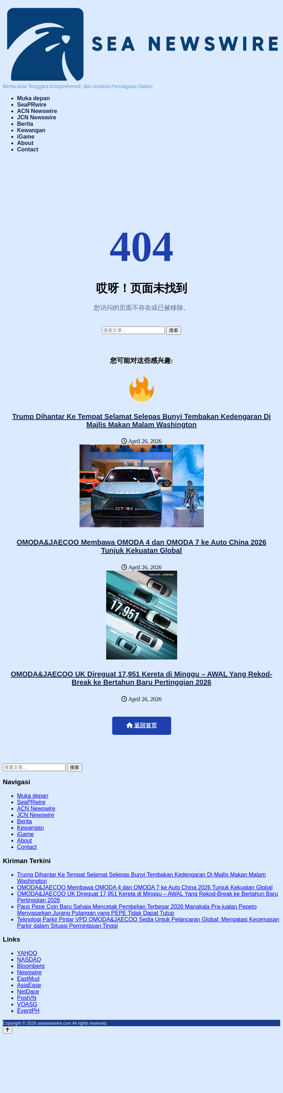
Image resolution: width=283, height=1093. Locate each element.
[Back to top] (7, 1030)
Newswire (29, 972)
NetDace (28, 992)
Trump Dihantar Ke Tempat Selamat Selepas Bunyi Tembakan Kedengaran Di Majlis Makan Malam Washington (141, 421)
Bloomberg (30, 966)
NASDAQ (29, 960)
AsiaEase (29, 985)
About (25, 143)
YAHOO (27, 953)
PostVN (26, 998)
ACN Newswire (37, 111)
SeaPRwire (32, 105)
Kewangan (31, 130)
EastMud (28, 979)
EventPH (28, 1011)
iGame (25, 137)
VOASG (27, 1004)
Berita (25, 124)
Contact (27, 149)
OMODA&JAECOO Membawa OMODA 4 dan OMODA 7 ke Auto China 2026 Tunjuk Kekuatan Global (141, 546)
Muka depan (33, 98)
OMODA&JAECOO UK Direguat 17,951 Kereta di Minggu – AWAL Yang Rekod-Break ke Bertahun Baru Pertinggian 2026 (141, 678)
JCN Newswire (36, 117)
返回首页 (141, 725)
